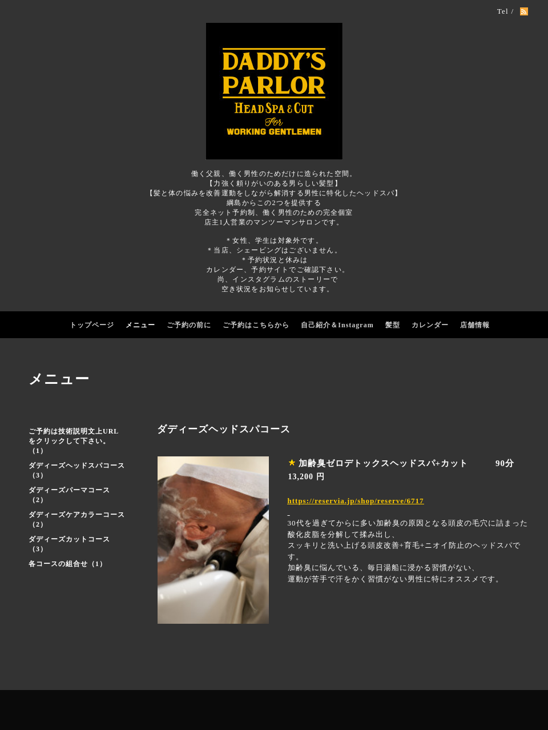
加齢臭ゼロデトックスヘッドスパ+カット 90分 (407, 463)
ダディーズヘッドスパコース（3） (77, 470)
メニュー (140, 325)
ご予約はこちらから (256, 325)
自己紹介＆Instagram (337, 325)
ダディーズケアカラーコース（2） (77, 519)
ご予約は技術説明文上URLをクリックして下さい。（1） (74, 441)
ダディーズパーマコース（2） (69, 495)
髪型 (392, 325)
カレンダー (430, 325)
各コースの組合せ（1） (68, 564)
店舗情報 (475, 325)
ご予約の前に (189, 325)
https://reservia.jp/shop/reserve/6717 (356, 500)
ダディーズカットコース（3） (69, 544)
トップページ (92, 325)
